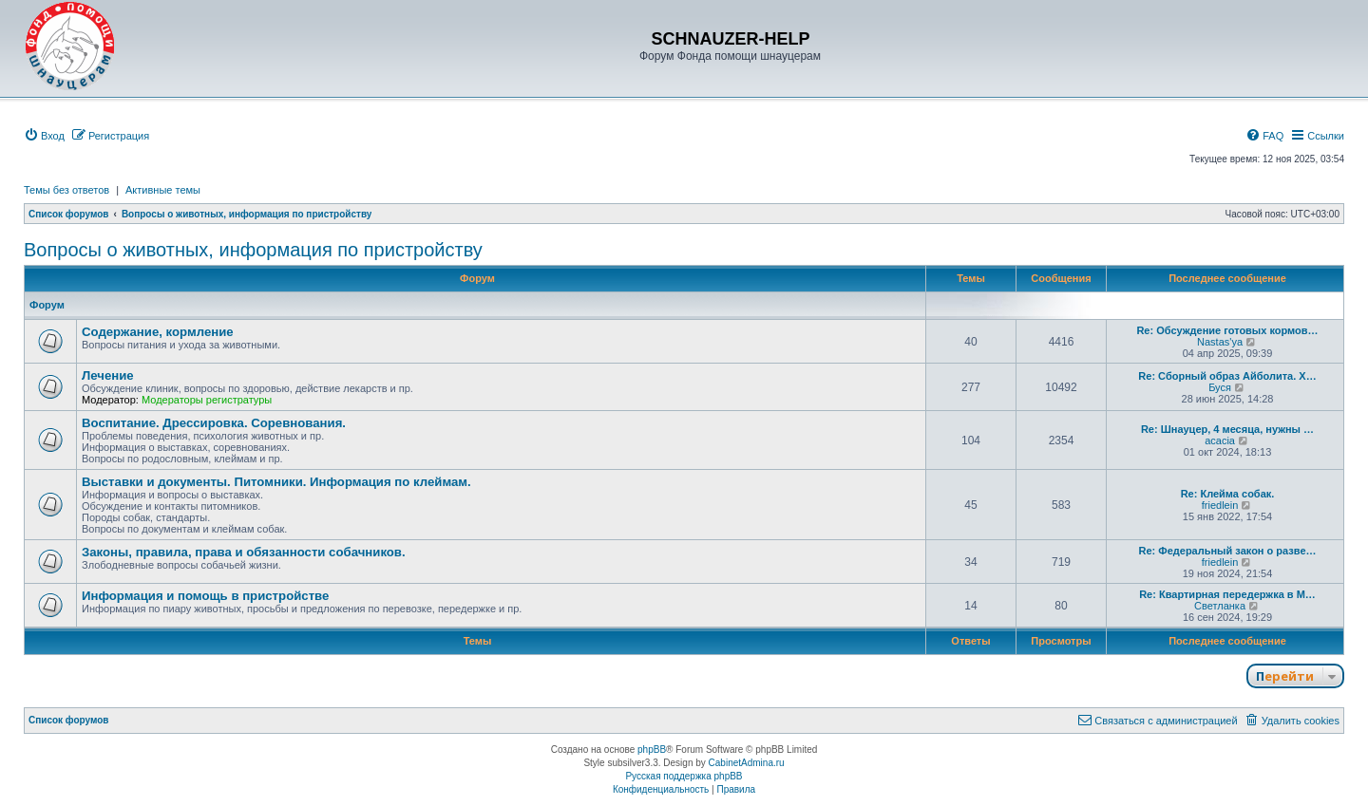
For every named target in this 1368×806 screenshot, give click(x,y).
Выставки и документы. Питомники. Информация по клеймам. (276, 482)
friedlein (1220, 505)
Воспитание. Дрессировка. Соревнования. (214, 423)
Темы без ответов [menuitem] (66, 190)
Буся (1219, 387)
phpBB (651, 749)
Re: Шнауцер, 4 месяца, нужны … (1227, 429)
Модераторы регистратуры (207, 399)
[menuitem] (44, 135)
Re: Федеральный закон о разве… (1228, 550)
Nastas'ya (1220, 341)
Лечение (108, 375)
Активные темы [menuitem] (162, 190)
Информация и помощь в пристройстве (205, 596)
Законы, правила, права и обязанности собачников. (244, 552)
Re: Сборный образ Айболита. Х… (1227, 376)
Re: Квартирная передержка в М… (1227, 594)
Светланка (1219, 605)
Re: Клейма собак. (1228, 493)
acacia (1220, 440)
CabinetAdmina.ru (747, 763)
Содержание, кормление (158, 332)
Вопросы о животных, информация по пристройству (253, 249)
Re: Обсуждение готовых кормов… (1227, 330)
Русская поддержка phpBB (683, 776)
